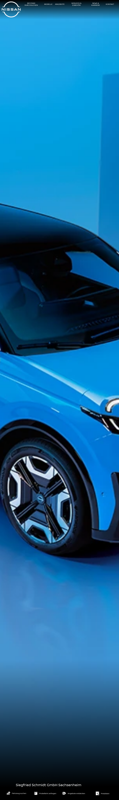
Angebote (60, 4)
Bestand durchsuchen (31, 4)
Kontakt (110, 4)
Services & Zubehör (76, 4)
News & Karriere (95, 4)
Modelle (48, 4)
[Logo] (11, 10)
